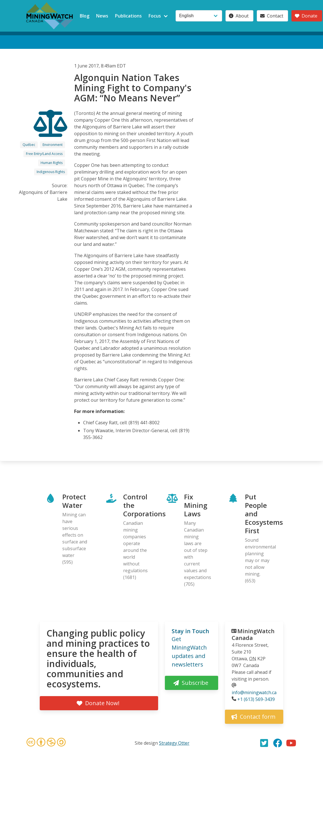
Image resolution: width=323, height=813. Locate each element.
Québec (29, 144)
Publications (128, 16)
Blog (84, 16)
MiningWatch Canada (253, 634)
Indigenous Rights (51, 171)
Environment (53, 144)
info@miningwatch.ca (254, 692)
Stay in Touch (190, 631)
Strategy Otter (174, 743)
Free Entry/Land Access (44, 153)
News (102, 16)
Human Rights (52, 162)
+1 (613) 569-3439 (256, 699)
